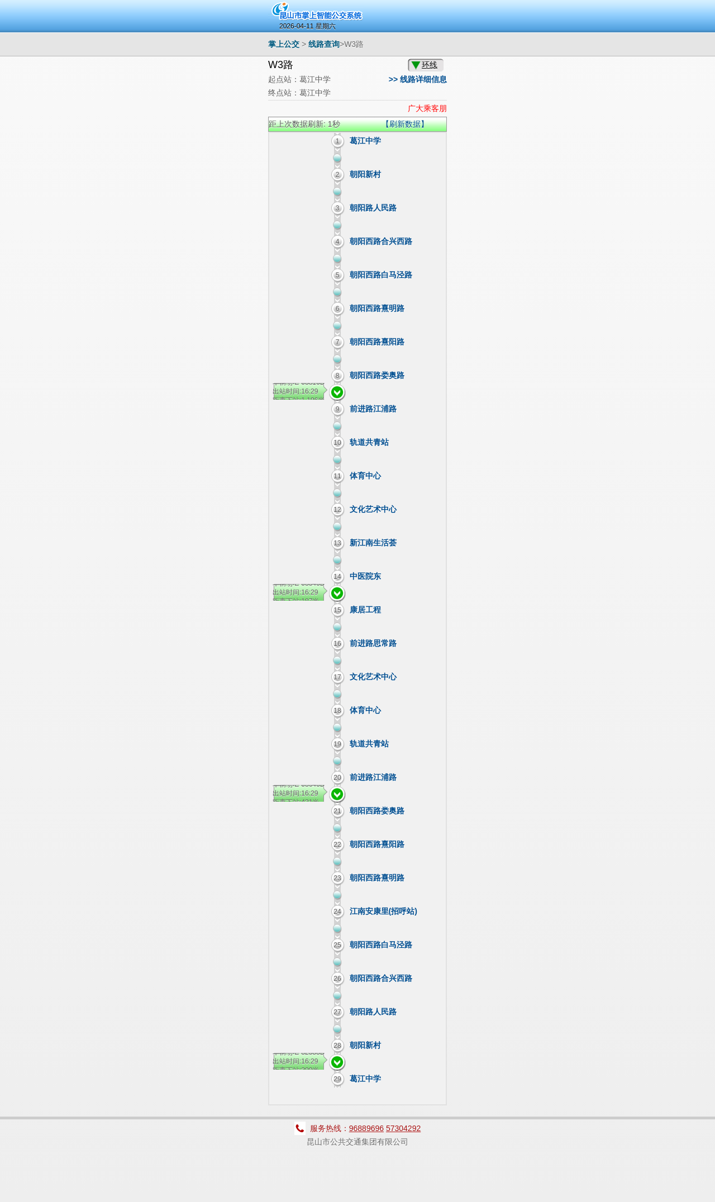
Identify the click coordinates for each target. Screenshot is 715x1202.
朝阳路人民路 (373, 207)
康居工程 (365, 609)
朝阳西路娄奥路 (377, 375)
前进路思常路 (373, 643)
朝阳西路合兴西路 (381, 241)
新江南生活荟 (373, 542)
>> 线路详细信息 (418, 79)
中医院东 (365, 576)
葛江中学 (365, 140)
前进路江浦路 (373, 408)
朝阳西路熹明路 (377, 308)
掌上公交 (283, 44)
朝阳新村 (365, 174)
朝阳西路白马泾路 (381, 274)
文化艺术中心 (373, 509)
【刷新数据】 (405, 123)
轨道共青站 (369, 442)
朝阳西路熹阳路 (377, 341)
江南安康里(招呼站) (383, 911)
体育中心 (365, 475)
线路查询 (324, 44)
